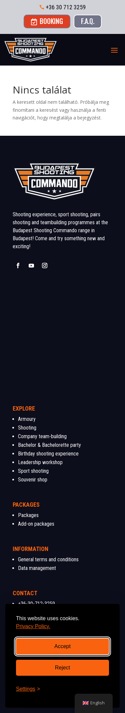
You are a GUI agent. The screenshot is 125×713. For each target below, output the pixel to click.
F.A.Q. (87, 21)
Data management (37, 568)
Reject (62, 667)
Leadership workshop (40, 462)
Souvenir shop (32, 479)
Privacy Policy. (33, 626)
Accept (62, 646)
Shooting (27, 428)
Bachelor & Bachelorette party (49, 445)
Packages (28, 515)
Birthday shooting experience (48, 453)
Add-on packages (36, 524)
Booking (47, 21)
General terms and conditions (48, 559)
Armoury (27, 419)
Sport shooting (33, 471)
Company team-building (42, 436)
